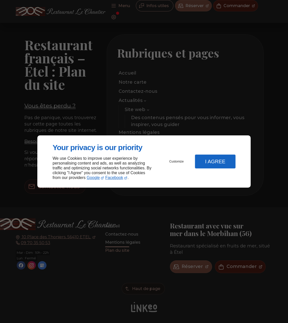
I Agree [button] (215, 161)
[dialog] (144, 161)
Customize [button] (176, 161)
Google (93, 177)
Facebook (114, 177)
